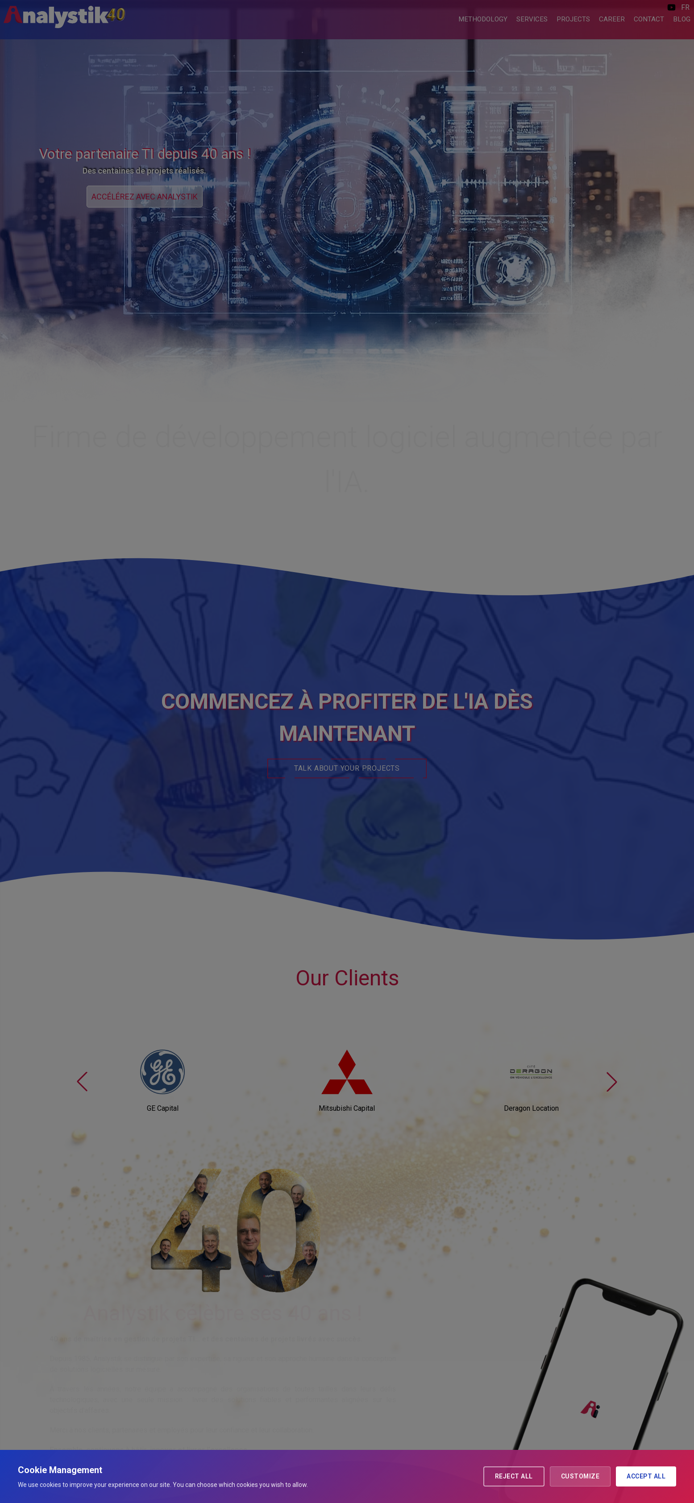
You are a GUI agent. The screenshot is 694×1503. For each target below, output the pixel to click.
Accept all (646, 1476)
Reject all (514, 1476)
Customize (580, 1476)
